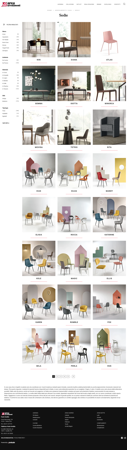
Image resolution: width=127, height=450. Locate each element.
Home (49, 10)
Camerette (100, 419)
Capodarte (5, 37)
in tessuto (5, 89)
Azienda (60, 4)
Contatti (117, 4)
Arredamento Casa (63, 10)
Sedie (77, 10)
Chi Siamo (35, 415)
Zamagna (5, 50)
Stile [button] (3, 95)
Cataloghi (107, 4)
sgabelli (4, 116)
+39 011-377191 (7, 424)
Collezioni (70, 4)
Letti (98, 415)
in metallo (5, 80)
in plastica (5, 86)
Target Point (5, 48)
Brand (99, 4)
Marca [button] (4, 31)
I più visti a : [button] (5, 123)
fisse (3, 110)
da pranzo (5, 63)
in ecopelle (5, 75)
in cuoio (4, 72)
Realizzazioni (89, 4)
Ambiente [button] (5, 57)
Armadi (99, 417)
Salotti (66, 419)
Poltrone (67, 422)
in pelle (4, 83)
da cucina (5, 60)
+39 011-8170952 (8, 433)
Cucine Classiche (37, 427)
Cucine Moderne (37, 425)
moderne (4, 101)
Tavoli (66, 424)
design (4, 98)
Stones (4, 45)
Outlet (79, 4)
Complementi (100, 427)
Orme (3, 34)
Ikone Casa (5, 42)
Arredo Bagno (68, 426)
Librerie (67, 415)
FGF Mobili (5, 39)
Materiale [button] (5, 70)
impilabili (4, 113)
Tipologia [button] (5, 108)
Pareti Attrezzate (69, 417)
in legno (4, 78)
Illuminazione (100, 425)
